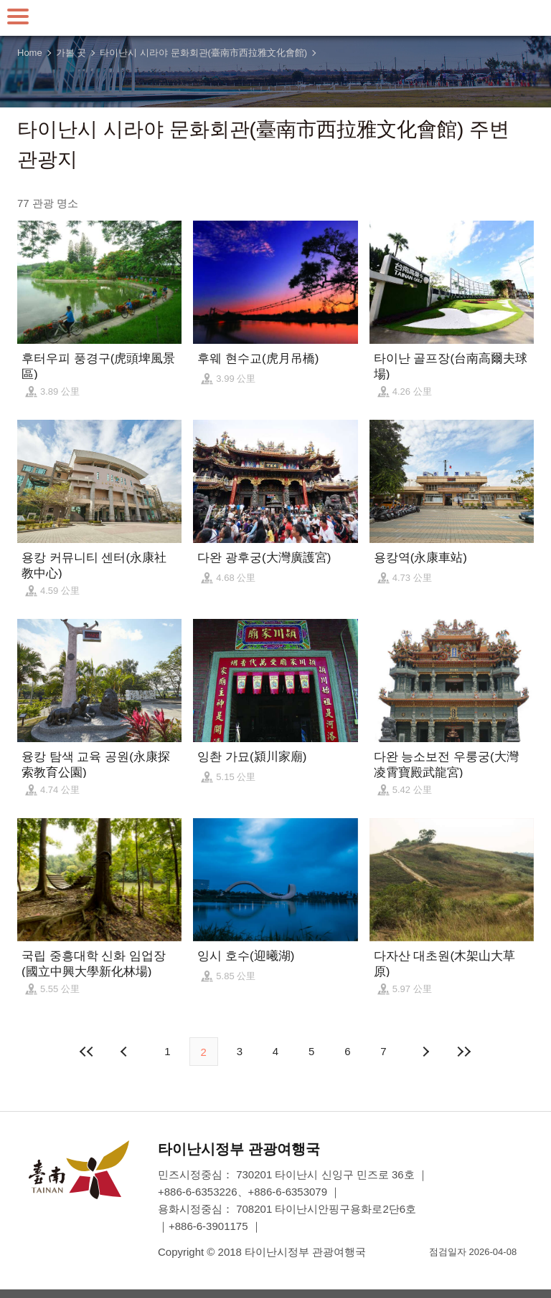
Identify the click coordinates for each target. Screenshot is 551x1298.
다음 (425, 1051)
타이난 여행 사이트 (275, 17)
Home (29, 52)
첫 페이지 (86, 1051)
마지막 (464, 1051)
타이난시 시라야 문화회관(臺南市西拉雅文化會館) (203, 52)
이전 (125, 1051)
